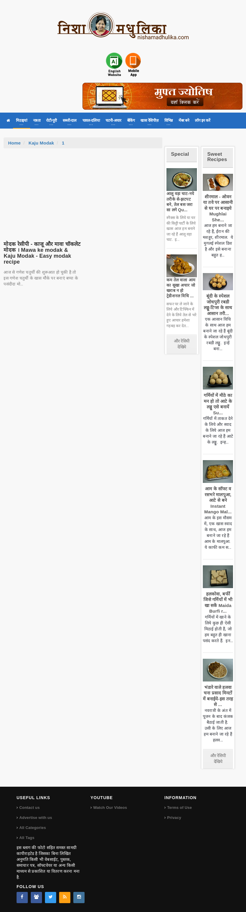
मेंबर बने (184, 120)
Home (14, 142)
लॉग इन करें (202, 120)
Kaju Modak (41, 142)
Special (180, 154)
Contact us (29, 807)
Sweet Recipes (217, 157)
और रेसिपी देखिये (182, 344)
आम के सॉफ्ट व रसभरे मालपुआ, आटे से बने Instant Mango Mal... (218, 500)
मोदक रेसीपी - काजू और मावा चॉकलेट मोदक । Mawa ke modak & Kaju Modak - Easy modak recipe (42, 252)
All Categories (32, 827)
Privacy (174, 817)
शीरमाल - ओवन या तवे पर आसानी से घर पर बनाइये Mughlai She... (218, 208)
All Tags (26, 837)
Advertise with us (35, 817)
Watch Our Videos (110, 807)
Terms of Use (179, 807)
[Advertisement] (83, 193)
